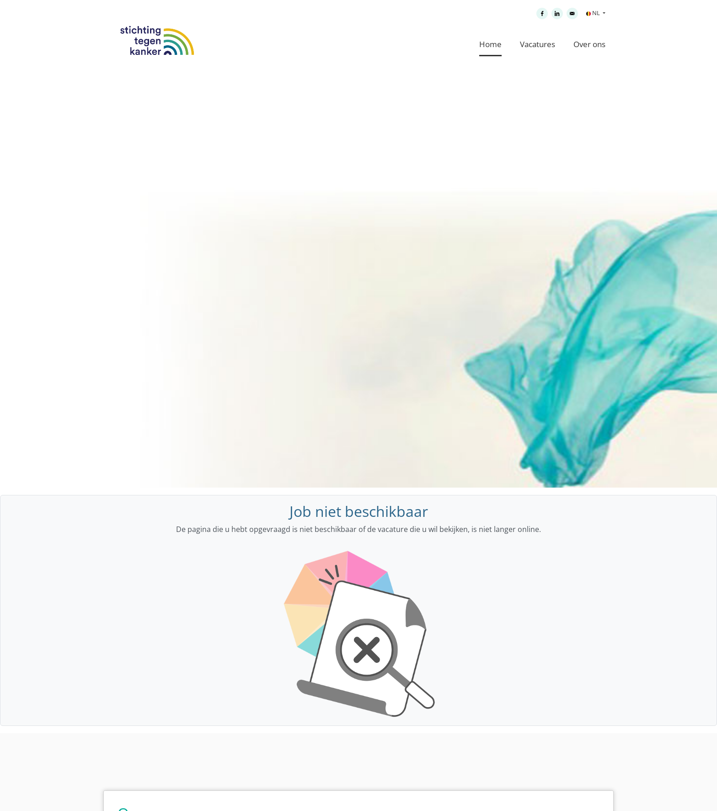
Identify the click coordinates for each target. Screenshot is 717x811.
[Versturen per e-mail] (572, 13)
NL (593, 13)
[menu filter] (358, 0)
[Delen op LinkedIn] (557, 13)
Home (490, 44)
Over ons (589, 44)
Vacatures (537, 44)
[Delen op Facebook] (542, 13)
